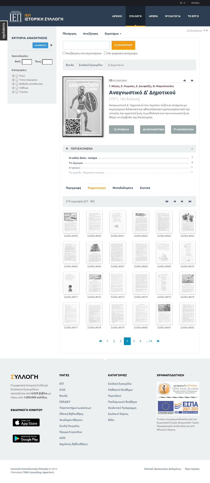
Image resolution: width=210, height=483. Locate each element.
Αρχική (117, 16)
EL (182, 3)
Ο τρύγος (74, 167)
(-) (207, 30)
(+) (204, 30)
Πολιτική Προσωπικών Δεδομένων (162, 469)
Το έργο (193, 16)
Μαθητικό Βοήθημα (120, 389)
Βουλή (70, 65)
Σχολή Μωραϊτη (69, 426)
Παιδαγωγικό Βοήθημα (122, 401)
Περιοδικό (114, 395)
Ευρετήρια (113, 33)
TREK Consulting (32, 472)
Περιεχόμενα (81, 148)
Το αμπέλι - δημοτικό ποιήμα (86, 172)
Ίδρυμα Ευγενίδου (70, 432)
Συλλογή (135, 16)
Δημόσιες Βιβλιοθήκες (73, 444)
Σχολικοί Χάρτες (118, 413)
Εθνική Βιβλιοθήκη (71, 413)
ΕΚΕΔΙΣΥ (64, 401)
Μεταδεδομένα (123, 187)
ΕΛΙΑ (62, 389)
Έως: (38, 61)
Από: (18, 61)
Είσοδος (195, 3)
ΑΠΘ (62, 438)
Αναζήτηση (90, 33)
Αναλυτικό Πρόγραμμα (122, 407)
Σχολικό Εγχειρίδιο (91, 65)
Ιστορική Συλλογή (44, 16)
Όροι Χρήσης (192, 469)
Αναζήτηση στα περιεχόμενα (82, 53)
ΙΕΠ (61, 383)
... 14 (149, 341)
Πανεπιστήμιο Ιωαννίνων (75, 407)
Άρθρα (153, 16)
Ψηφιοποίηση (97, 187)
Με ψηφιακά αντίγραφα (120, 53)
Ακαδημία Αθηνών (71, 419)
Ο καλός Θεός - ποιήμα (83, 157)
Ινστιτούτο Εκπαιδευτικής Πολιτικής (29, 469)
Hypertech (48, 472)
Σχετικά (145, 187)
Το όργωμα (76, 162)
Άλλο (111, 419)
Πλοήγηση (69, 33)
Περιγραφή (73, 187)
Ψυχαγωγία (172, 16)
